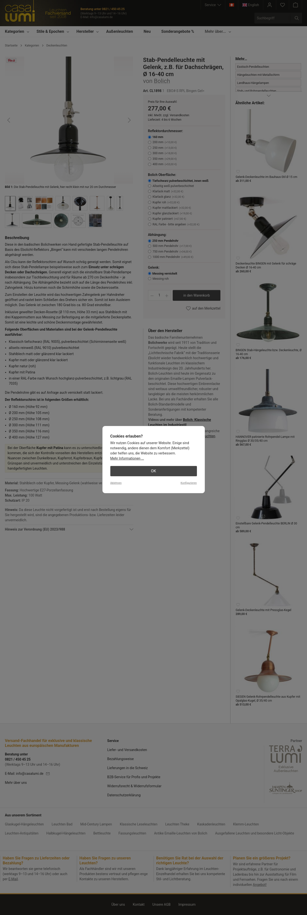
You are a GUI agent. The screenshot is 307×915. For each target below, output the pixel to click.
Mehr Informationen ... (127, 458)
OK (153, 471)
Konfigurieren (189, 483)
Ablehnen (116, 483)
